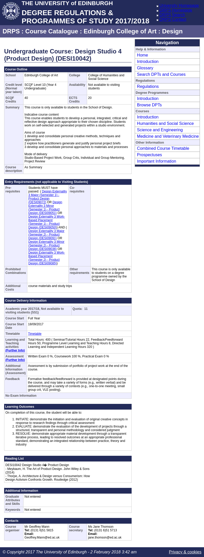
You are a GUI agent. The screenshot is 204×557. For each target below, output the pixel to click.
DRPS (11, 31)
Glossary (145, 68)
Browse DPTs (149, 105)
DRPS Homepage (175, 10)
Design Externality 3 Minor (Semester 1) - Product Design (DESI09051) (45, 207)
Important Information (156, 161)
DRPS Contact (172, 19)
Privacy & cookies (185, 552)
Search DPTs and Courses (161, 74)
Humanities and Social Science (165, 123)
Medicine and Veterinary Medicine (168, 136)
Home (142, 55)
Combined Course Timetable (163, 148)
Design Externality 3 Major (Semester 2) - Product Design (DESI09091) (46, 234)
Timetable (34, 334)
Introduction (148, 61)
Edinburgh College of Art (120, 31)
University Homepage (179, 5)
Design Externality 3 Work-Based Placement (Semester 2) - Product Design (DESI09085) (46, 258)
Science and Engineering (160, 130)
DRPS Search (172, 15)
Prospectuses (149, 155)
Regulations (148, 86)
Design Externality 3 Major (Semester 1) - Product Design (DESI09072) (47, 197)
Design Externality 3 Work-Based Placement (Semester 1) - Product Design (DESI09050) (46, 222)
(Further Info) (15, 350)
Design (172, 31)
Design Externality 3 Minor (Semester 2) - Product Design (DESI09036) (46, 245)
